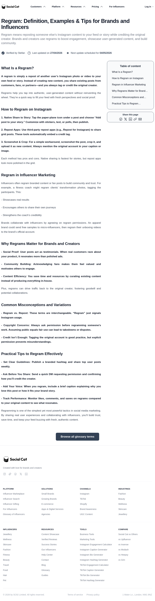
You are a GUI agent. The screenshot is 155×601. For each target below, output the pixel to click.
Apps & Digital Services (53, 509)
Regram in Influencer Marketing (129, 84)
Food (5, 570)
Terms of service (75, 594)
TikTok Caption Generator (92, 570)
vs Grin (121, 560)
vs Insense (123, 544)
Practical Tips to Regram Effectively (125, 104)
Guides (45, 575)
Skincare (122, 509)
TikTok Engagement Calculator (94, 565)
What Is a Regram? (122, 72)
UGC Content (86, 514)
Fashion (122, 494)
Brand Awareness (88, 509)
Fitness (6, 555)
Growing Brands (49, 499)
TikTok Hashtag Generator (92, 580)
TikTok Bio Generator (90, 575)
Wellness (122, 504)
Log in (149, 6)
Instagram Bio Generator (91, 555)
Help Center (47, 555)
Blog (44, 565)
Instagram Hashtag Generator (94, 560)
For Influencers (116, 6)
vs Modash (123, 549)
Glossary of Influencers (14, 514)
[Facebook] (15, 474)
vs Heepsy (123, 555)
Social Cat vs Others (128, 534)
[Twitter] (20, 474)
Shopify (83, 504)
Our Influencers (49, 549)
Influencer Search (11, 499)
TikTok (83, 499)
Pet (4, 580)
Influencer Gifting (11, 504)
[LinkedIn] (26, 474)
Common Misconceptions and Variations (128, 98)
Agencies (46, 514)
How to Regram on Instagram (128, 78)
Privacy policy (92, 594)
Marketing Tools (87, 539)
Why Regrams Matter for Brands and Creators (129, 91)
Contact (45, 560)
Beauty (121, 499)
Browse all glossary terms (77, 436)
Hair (5, 575)
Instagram (84, 494)
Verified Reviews (49, 539)
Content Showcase (50, 534)
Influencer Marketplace (13, 494)
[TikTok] (9, 474)
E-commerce (47, 504)
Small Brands (48, 494)
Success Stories (49, 544)
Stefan (21, 53)
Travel (6, 565)
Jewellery (122, 514)
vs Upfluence (124, 539)
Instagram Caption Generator (93, 549)
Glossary (46, 570)
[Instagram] (4, 474)
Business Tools (87, 534)
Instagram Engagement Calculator (96, 544)
